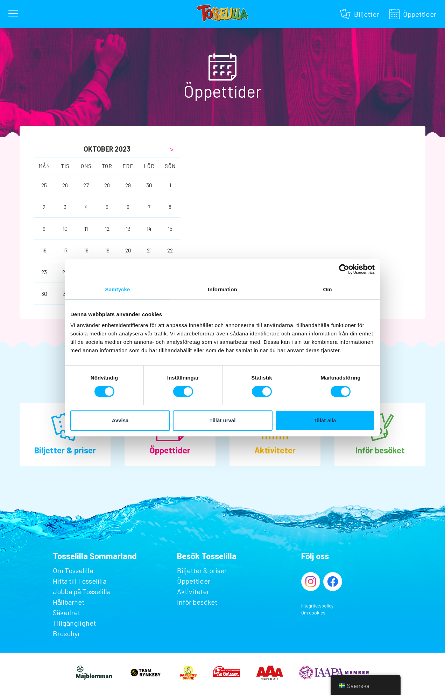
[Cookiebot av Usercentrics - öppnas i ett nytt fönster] (344, 269)
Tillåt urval (223, 420)
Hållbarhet (68, 602)
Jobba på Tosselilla (82, 591)
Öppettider (419, 13)
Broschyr (66, 633)
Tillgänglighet (74, 623)
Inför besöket (380, 450)
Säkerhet (66, 612)
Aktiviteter (275, 450)
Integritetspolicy (317, 606)
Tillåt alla (325, 420)
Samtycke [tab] (117, 289)
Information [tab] (222, 289)
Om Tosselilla (73, 570)
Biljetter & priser (65, 450)
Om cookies (313, 613)
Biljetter (366, 13)
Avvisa (120, 420)
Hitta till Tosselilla (79, 581)
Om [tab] (327, 289)
